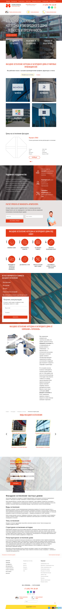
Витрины (43, 578)
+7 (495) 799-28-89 (49, 5)
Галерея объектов (9, 568)
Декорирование (9, 566)
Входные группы (44, 581)
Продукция (8, 1)
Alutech (24, 563)
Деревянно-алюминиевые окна (47, 565)
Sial (24, 571)
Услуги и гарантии (10, 569)
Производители (14, 1)
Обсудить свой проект (11, 35)
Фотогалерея (8, 571)
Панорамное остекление (36, 1)
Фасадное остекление (45, 571)
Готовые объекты (21, 1)
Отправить (16, 483)
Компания (8, 560)
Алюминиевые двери (45, 569)
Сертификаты (9, 564)
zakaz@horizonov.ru (31, 4)
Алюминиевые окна (45, 563)
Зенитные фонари (44, 576)
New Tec (25, 565)
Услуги (50, 1)
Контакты (54, 1)
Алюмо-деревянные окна (46, 567)
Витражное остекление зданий (8, 554)
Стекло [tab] (38, 74)
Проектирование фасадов (55, 554)
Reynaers (25, 567)
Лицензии (8, 562)
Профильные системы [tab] (27, 74)
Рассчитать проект (15, 221)
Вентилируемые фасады (46, 572)
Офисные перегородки (45, 580)
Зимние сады (28, 1)
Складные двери (45, 1)
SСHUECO (25, 569)
